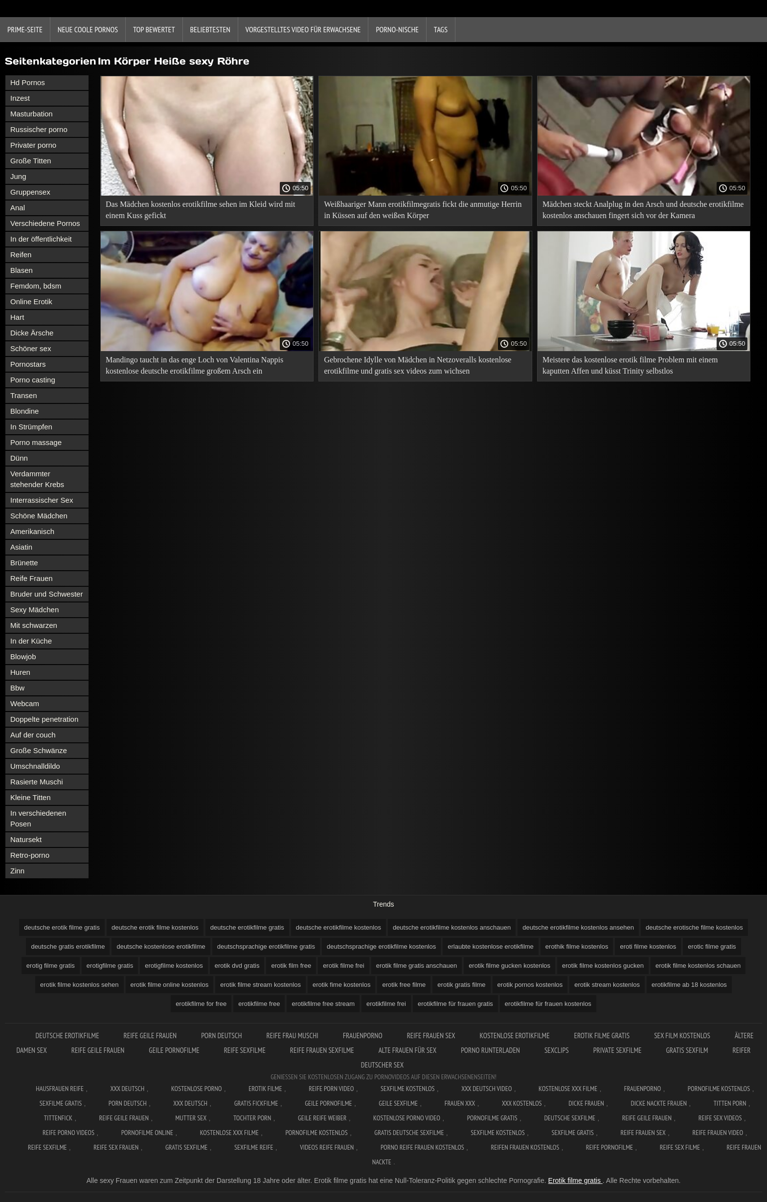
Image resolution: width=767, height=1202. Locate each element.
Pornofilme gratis (492, 1117)
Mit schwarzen (33, 625)
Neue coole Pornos (88, 29)
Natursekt (26, 839)
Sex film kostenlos (682, 1035)
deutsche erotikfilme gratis (247, 927)
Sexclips (556, 1050)
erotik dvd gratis (237, 965)
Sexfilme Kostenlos (408, 1088)
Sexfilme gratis (61, 1103)
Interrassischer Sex (41, 500)
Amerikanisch (32, 531)
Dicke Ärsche (31, 333)
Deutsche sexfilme (570, 1117)
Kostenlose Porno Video (406, 1117)
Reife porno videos (68, 1132)
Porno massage (36, 442)
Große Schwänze (38, 750)
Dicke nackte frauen (659, 1103)
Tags (441, 29)
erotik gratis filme (461, 984)
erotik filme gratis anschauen (416, 965)
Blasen (21, 270)
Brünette (24, 562)
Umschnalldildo (35, 766)
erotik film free (291, 965)
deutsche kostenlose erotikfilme (160, 946)
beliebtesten (210, 29)
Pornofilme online (147, 1132)
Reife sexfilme (245, 1050)
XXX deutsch (190, 1103)
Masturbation (31, 114)
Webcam (24, 703)
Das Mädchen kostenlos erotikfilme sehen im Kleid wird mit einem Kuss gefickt (200, 210)
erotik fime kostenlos (342, 984)
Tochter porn (252, 1117)
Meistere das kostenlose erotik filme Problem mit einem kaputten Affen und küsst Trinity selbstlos (630, 365)
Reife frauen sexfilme (322, 1050)
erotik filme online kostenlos (170, 984)
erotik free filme (404, 984)
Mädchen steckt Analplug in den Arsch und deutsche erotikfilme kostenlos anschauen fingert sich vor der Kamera (643, 210)
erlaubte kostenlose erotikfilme (491, 946)
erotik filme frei (343, 965)
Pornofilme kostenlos (719, 1088)
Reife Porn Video (331, 1088)
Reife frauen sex (431, 1035)
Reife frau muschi (292, 1035)
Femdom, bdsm (35, 286)
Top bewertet (154, 29)
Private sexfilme (617, 1050)
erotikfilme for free (201, 1003)
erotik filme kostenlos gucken (603, 965)
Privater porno (33, 145)
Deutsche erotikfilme (67, 1035)
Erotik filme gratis (575, 1180)
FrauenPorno (363, 1035)
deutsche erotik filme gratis (62, 927)
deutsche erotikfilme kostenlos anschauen (452, 927)
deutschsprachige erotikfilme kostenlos (381, 946)
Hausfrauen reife (60, 1088)
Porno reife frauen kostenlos (422, 1147)
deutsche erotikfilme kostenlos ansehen (578, 927)
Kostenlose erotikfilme (515, 1035)
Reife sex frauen (115, 1147)
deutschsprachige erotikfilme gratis (266, 946)
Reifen (20, 254)
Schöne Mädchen (39, 516)
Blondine (24, 411)
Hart (17, 317)
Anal (17, 207)
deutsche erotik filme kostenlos (155, 927)
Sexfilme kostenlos (498, 1132)
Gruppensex (30, 192)
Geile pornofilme (174, 1050)
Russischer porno (39, 129)
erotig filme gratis (50, 965)
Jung (18, 176)
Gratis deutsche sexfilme (409, 1132)
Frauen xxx (460, 1103)
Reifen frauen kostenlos (525, 1147)
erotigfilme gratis (110, 965)
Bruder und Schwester (46, 594)
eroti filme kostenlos (648, 946)
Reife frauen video (717, 1132)
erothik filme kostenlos (577, 946)
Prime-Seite (25, 29)
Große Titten (30, 160)
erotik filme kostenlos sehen (79, 984)
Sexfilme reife (253, 1147)
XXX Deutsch (128, 1088)
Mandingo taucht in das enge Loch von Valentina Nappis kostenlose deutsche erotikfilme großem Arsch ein (194, 365)
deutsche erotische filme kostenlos (694, 927)
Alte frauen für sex (408, 1050)
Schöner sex (30, 348)
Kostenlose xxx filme (568, 1088)
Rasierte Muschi (36, 782)
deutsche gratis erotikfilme (68, 946)
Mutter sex (191, 1117)
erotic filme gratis (712, 946)
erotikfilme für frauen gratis (455, 1003)
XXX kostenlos (522, 1103)
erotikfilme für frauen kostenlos (548, 1003)
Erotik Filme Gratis (602, 1035)
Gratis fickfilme (256, 1103)
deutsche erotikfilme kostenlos (338, 927)
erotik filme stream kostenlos (260, 984)
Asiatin (21, 547)
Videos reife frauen (327, 1147)
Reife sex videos (720, 1117)
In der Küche (31, 641)
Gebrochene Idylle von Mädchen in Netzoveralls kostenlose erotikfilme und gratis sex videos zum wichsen (417, 365)
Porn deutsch (221, 1035)
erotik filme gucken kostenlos (509, 965)
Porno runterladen (490, 1050)
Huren (20, 672)
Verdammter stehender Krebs (37, 479)
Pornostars (28, 364)
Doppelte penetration (44, 719)
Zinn (17, 871)
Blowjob (23, 656)
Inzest (20, 98)
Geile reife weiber (322, 1117)
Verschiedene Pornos (45, 223)
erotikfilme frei (386, 1003)
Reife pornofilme (609, 1147)
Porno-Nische (397, 29)
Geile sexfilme (398, 1103)
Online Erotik (31, 301)
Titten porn (730, 1103)
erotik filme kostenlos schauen (698, 965)
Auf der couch (33, 735)
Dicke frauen (586, 1103)
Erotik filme (265, 1088)
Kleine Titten (30, 797)
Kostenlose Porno (196, 1088)
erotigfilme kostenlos (174, 965)
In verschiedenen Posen (38, 818)
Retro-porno (29, 855)
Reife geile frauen (150, 1035)
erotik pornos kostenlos (530, 984)
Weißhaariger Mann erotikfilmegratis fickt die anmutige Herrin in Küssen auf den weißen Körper (422, 210)
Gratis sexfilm (687, 1050)
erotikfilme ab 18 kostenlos (689, 984)
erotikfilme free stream (323, 1003)
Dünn (19, 458)
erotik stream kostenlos (607, 984)
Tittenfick (58, 1117)
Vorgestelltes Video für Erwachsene (303, 29)
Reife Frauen (31, 578)
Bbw (17, 688)
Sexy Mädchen (34, 609)
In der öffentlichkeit (41, 239)
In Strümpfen (31, 427)
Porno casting (32, 380)
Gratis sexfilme (186, 1147)
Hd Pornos (27, 82)
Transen (23, 395)
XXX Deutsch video (486, 1088)
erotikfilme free (259, 1003)
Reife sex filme (680, 1147)
